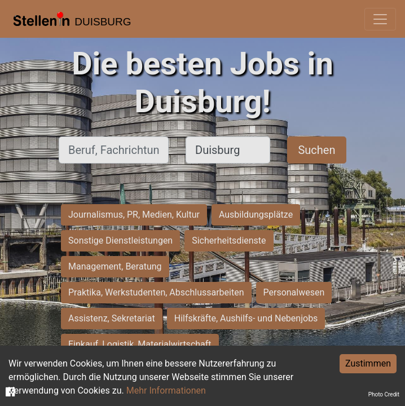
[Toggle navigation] (380, 19)
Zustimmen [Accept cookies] (368, 363)
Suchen (316, 150)
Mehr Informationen (166, 390)
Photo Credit (383, 394)
